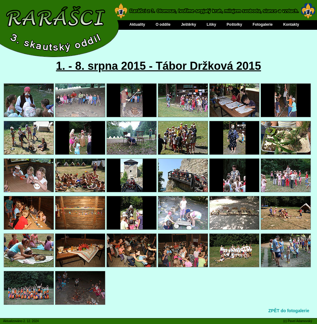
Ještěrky (188, 24)
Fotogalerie (263, 24)
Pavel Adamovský (300, 321)
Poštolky (234, 24)
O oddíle (163, 24)
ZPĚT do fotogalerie (288, 310)
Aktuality (137, 24)
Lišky (211, 24)
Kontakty (291, 24)
